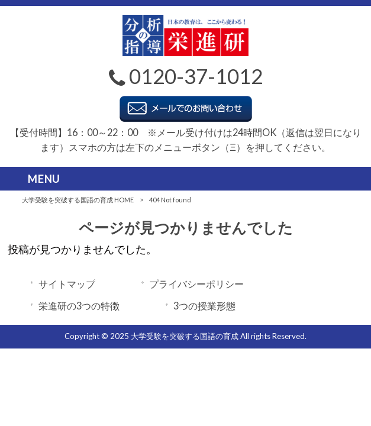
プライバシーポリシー (196, 283)
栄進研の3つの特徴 (79, 305)
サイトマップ (66, 283)
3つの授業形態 (204, 305)
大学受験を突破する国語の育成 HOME (78, 200)
